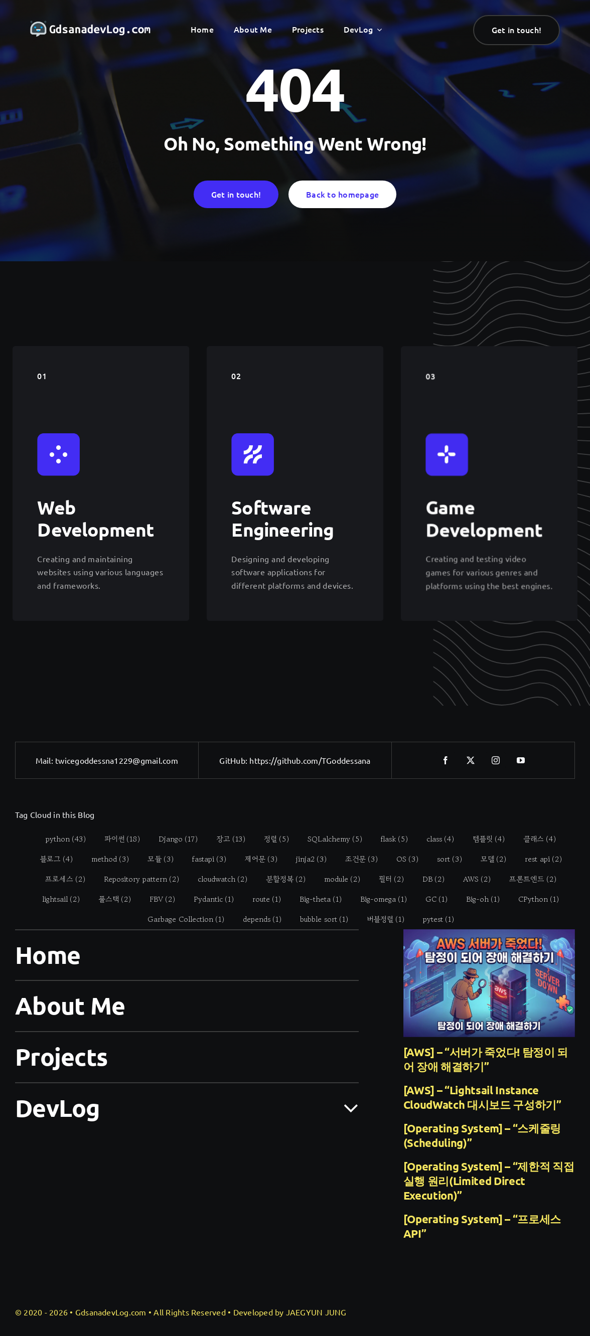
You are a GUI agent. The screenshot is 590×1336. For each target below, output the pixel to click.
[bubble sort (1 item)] (318, 919)
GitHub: (234, 760)
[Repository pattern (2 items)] (136, 879)
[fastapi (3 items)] (203, 859)
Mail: (45, 760)
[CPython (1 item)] (533, 899)
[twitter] (471, 760)
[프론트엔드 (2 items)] (527, 879)
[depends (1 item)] (256, 919)
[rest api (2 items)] (537, 859)
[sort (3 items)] (444, 859)
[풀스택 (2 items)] (109, 899)
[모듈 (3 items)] (154, 859)
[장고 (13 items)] (225, 839)
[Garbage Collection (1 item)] (180, 919)
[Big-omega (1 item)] (378, 899)
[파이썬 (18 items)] (116, 839)
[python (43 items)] (60, 839)
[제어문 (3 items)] (255, 859)
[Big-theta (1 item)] (315, 899)
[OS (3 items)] (401, 859)
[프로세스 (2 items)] (59, 879)
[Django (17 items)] (172, 839)
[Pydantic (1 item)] (208, 899)
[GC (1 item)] (431, 899)
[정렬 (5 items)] (270, 839)
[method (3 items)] (104, 859)
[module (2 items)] (336, 879)
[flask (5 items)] (388, 839)
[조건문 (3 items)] (355, 859)
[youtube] (521, 760)
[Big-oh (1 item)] (478, 899)
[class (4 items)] (434, 839)
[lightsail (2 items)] (56, 899)
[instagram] (496, 760)
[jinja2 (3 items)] (305, 859)
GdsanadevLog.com (110, 1312)
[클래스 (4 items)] (533, 839)
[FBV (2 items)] (157, 899)
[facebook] (445, 760)
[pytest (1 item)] (433, 919)
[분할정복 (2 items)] (280, 879)
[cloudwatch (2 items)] (217, 879)
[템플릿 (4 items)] (483, 839)
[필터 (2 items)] (385, 879)
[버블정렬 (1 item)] (380, 919)
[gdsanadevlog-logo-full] (90, 25)
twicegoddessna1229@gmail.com (116, 760)
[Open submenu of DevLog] (345, 1107)
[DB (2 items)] (427, 879)
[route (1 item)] (261, 899)
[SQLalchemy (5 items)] (329, 839)
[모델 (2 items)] (488, 859)
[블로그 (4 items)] (50, 859)
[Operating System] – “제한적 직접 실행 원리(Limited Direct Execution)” (488, 1180)
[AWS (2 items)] (471, 879)
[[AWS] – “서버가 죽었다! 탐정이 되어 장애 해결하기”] (489, 983)
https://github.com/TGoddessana (309, 760)
